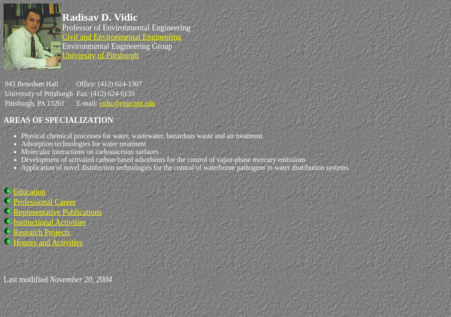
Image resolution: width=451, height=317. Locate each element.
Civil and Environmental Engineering (121, 37)
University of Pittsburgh (100, 55)
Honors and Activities (48, 242)
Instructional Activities (50, 222)
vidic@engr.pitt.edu (127, 103)
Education (30, 192)
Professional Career (45, 202)
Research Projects (42, 232)
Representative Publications (58, 212)
